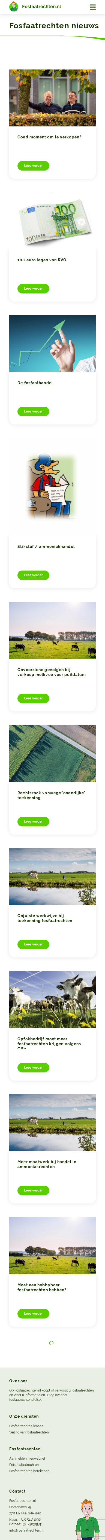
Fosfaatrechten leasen (26, 1426)
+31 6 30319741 (32, 1524)
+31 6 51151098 (30, 1519)
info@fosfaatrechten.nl (26, 1530)
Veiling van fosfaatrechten (29, 1432)
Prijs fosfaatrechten (24, 1465)
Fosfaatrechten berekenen (29, 1471)
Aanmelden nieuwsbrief (27, 1458)
